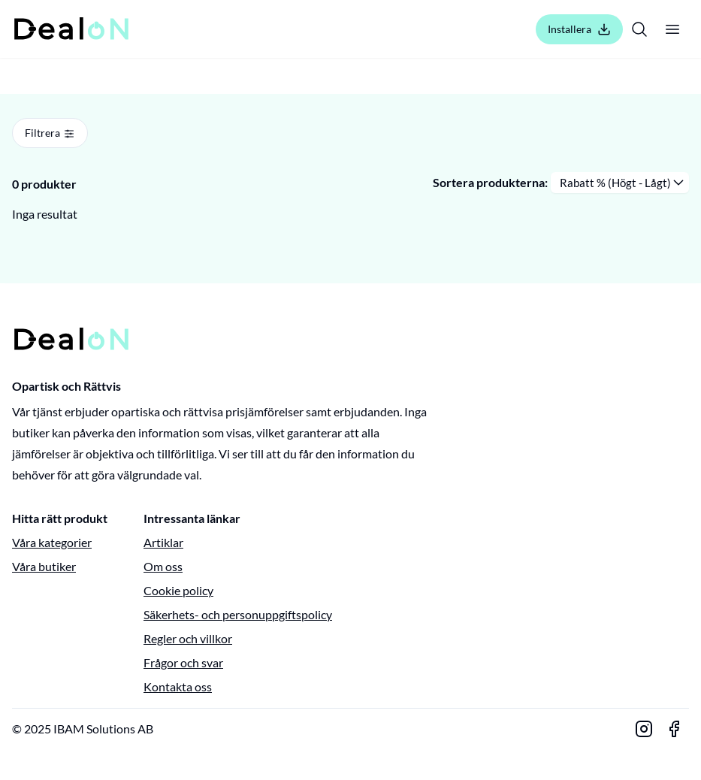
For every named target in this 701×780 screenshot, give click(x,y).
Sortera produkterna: (490, 182)
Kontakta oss (178, 686)
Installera (579, 29)
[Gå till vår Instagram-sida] (644, 729)
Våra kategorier (52, 542)
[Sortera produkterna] (620, 182)
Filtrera (50, 133)
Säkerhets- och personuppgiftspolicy (238, 614)
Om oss (163, 566)
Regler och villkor (188, 638)
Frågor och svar (183, 662)
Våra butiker (44, 566)
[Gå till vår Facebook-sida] (674, 729)
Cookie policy (178, 590)
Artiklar (163, 542)
